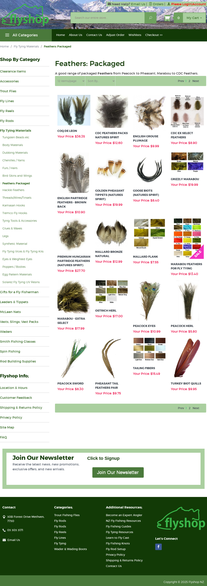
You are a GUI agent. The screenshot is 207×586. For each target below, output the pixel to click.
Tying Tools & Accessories (19, 220)
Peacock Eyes (144, 326)
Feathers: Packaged (16, 183)
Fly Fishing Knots (118, 543)
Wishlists (135, 35)
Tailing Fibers (144, 368)
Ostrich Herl (105, 310)
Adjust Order (115, 35)
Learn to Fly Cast (117, 538)
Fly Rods (7, 121)
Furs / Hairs (9, 168)
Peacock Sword (70, 383)
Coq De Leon (67, 131)
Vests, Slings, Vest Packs (19, 322)
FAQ (3, 437)
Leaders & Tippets (14, 302)
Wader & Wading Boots (70, 549)
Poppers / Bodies (13, 266)
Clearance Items (13, 71)
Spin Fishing (10, 351)
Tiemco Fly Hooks (14, 213)
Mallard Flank (145, 256)
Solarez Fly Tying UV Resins (21, 282)
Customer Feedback (16, 398)
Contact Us (94, 35)
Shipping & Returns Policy (21, 407)
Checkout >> (154, 35)
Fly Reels (7, 111)
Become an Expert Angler (124, 515)
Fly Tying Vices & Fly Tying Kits (22, 251)
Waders (6, 332)
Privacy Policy (11, 417)
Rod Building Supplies (18, 361)
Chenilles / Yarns (13, 160)
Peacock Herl (182, 326)
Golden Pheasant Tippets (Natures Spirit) (109, 195)
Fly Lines (7, 101)
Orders (156, 4)
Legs (5, 236)
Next (197, 81)
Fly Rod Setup (116, 549)
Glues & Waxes (12, 228)
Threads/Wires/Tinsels (16, 197)
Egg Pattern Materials (17, 274)
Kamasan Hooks (13, 205)
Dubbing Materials (15, 152)
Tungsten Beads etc (15, 137)
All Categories (21, 36)
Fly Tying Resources (119, 532)
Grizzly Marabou (185, 179)
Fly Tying (60, 543)
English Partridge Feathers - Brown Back (72, 202)
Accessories (9, 81)
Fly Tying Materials (26, 46)
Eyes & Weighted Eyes (17, 259)
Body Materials (12, 145)
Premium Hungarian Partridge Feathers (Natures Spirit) (73, 261)
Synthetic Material (14, 243)
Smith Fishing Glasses (18, 341)
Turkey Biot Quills (186, 383)
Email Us (138, 4)
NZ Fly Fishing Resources (123, 521)
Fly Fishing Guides (118, 526)
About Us (75, 35)
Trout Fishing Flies (67, 515)
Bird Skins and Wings (17, 175)
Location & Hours (13, 388)
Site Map (7, 427)
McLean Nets (10, 312)
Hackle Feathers (13, 190)
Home (60, 35)
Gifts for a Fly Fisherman (19, 292)
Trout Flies (8, 91)
